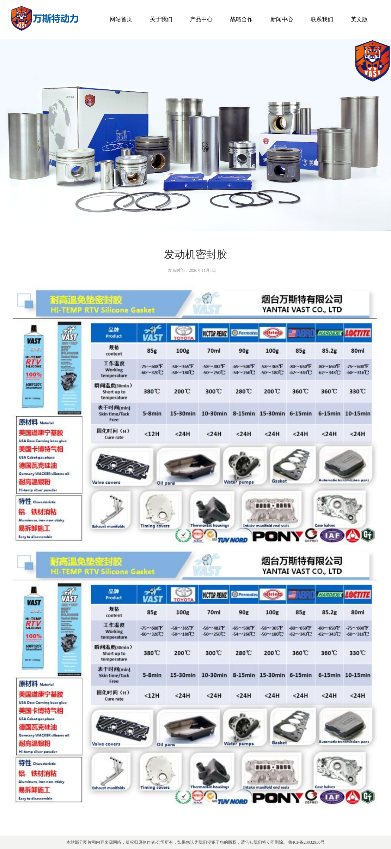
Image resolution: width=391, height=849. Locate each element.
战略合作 (241, 19)
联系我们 (322, 19)
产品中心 (201, 19)
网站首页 (121, 19)
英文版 (359, 19)
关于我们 (161, 19)
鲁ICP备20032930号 (306, 842)
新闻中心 (281, 19)
